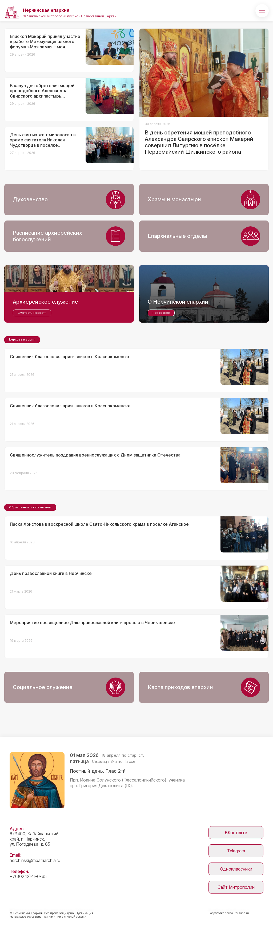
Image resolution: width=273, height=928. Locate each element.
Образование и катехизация (30, 507)
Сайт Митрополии (236, 887)
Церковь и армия (22, 339)
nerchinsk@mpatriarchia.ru (35, 860)
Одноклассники (236, 869)
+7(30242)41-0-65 (28, 876)
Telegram (236, 850)
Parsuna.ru (241, 913)
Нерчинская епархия (46, 10)
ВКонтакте (236, 832)
